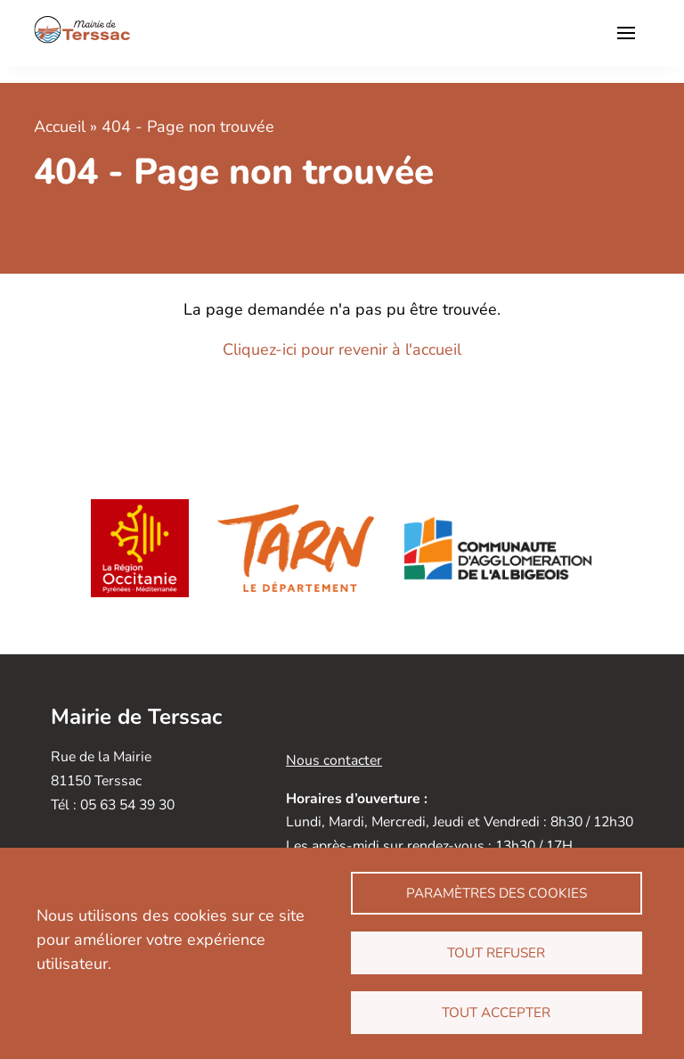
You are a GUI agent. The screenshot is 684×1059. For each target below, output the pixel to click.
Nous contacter (334, 760)
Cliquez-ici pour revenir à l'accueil (342, 349)
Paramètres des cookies (496, 893)
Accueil (60, 126)
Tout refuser (496, 953)
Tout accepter (496, 1013)
